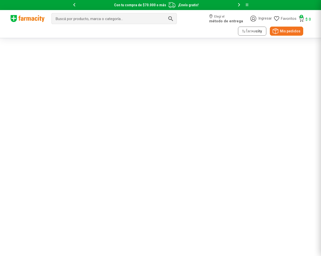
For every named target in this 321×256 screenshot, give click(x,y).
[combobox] (114, 18)
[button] (74, 5)
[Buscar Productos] (171, 18)
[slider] (160, 5)
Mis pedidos (290, 31)
